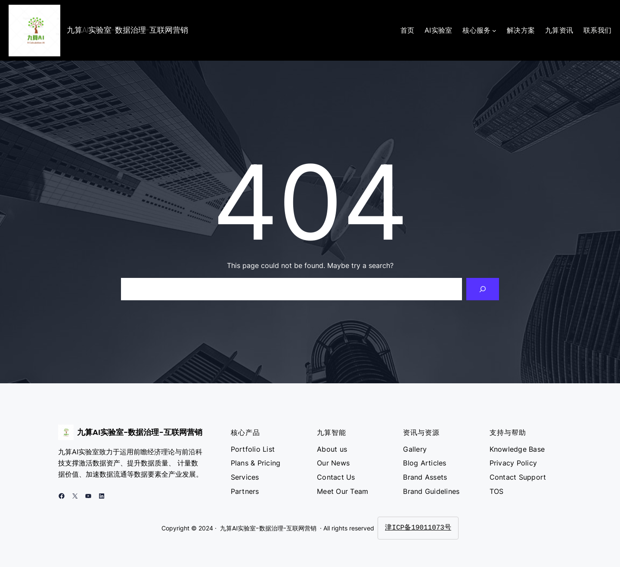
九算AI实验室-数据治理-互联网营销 (127, 30)
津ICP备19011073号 (418, 528)
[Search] (482, 289)
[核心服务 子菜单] (494, 30)
